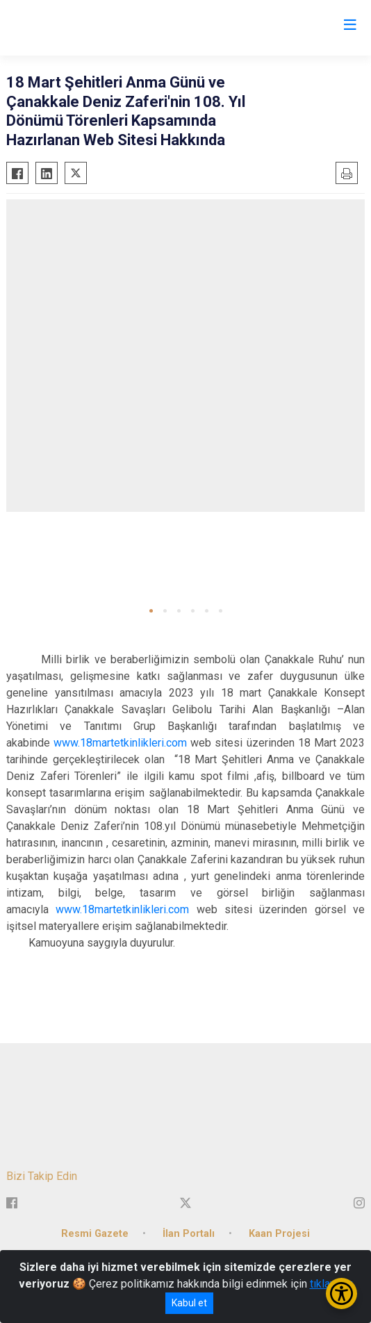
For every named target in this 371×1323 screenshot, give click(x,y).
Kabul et (189, 1302)
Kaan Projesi (279, 1234)
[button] (151, 611)
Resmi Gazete (95, 1234)
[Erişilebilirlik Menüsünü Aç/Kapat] (341, 1293)
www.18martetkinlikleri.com (120, 742)
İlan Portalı (189, 1234)
